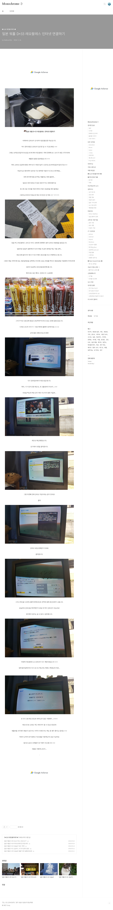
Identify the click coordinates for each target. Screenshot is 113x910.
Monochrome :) (12, 4)
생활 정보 (91, 197)
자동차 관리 (92, 200)
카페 (90, 183)
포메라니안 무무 (93, 133)
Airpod (91, 239)
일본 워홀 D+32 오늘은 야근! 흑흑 (14, 846)
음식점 (90, 180)
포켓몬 (89, 340)
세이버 (98, 334)
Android (91, 237)
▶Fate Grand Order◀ (95, 261)
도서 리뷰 (90, 282)
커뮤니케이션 (92, 167)
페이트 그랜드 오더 (93, 347)
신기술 (90, 276)
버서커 (89, 332)
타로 (97, 345)
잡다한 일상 (91, 125)
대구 (101, 350)
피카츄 (104, 337)
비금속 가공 (92, 228)
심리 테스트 (92, 192)
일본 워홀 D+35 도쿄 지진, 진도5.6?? (15, 841)
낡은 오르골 (91, 142)
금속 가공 (91, 223)
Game (90, 150)
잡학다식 (90, 189)
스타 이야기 (92, 139)
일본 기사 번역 (93, 202)
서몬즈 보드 (104, 334)
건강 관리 (91, 195)
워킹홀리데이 (91, 345)
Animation (92, 145)
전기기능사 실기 (93, 288)
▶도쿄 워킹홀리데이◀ (11, 837)
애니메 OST (92, 158)
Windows (91, 242)
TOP (109, 903)
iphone (91, 234)
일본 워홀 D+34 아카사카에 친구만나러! (16, 843)
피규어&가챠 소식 (93, 186)
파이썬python (93, 247)
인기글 (96, 316)
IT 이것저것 (91, 231)
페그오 (101, 347)
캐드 (101, 332)
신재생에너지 (92, 273)
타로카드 (90, 211)
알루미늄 (90, 350)
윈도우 (93, 334)
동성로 (103, 340)
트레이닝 (90, 164)
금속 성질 (91, 225)
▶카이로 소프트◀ (94, 270)
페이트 (99, 342)
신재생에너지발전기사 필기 (96, 296)
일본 (94, 337)
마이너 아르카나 (93, 214)
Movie (90, 147)
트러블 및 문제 (93, 279)
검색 (104, 4)
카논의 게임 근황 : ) (93, 267)
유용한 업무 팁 (93, 258)
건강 (107, 340)
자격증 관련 (91, 285)
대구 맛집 (102, 345)
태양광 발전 (96, 332)
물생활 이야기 (92, 136)
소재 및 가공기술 (93, 220)
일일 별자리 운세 (93, 216)
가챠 (89, 334)
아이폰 (94, 340)
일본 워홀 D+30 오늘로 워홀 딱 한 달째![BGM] (18, 851)
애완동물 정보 (92, 208)
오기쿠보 (96, 350)
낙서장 (90, 131)
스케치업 (91, 255)
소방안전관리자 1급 (94, 293)
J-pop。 (91, 153)
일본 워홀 (94, 342)
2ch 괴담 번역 (92, 205)
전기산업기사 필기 (94, 291)
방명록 (12, 11)
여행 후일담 (91, 170)
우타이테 (91, 155)
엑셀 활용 (91, 252)
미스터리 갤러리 (92, 299)
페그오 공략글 (92, 264)
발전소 (104, 342)
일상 (90, 128)
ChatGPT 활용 (93, 245)
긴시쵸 (89, 337)
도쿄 (89, 342)
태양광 (106, 332)
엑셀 (98, 340)
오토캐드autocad (93, 250)
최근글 (90, 316)
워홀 (105, 347)
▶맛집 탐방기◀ (93, 177)
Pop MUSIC (92, 160)
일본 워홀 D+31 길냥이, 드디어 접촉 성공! (16, 849)
